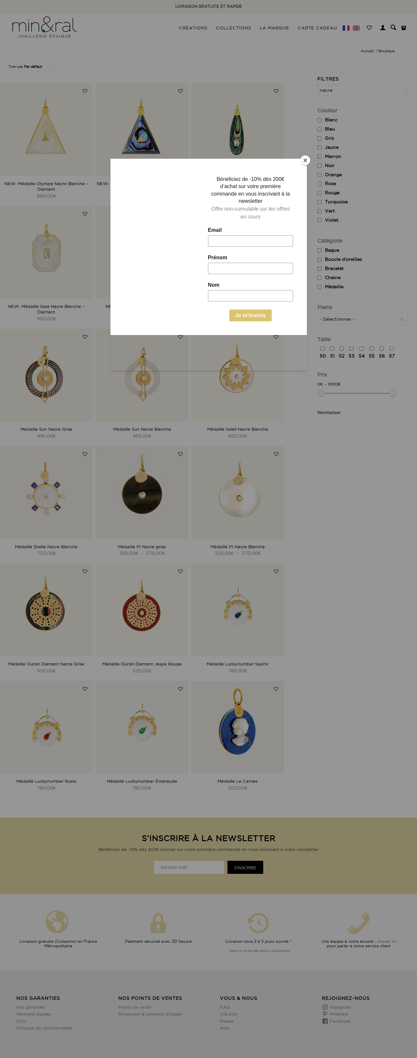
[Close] (305, 160)
